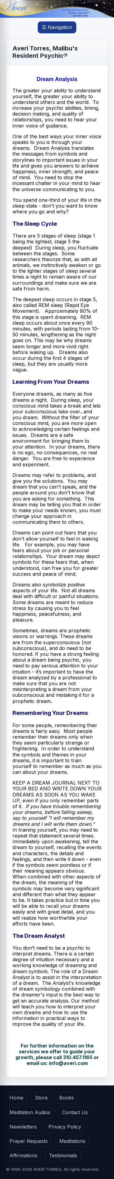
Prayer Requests (28, 1141)
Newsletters (23, 1127)
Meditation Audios (29, 1112)
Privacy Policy (64, 1127)
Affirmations (23, 1155)
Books (66, 1098)
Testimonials (63, 1155)
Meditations (72, 1141)
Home (16, 1098)
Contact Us (75, 1112)
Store (41, 1098)
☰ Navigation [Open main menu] (57, 27)
